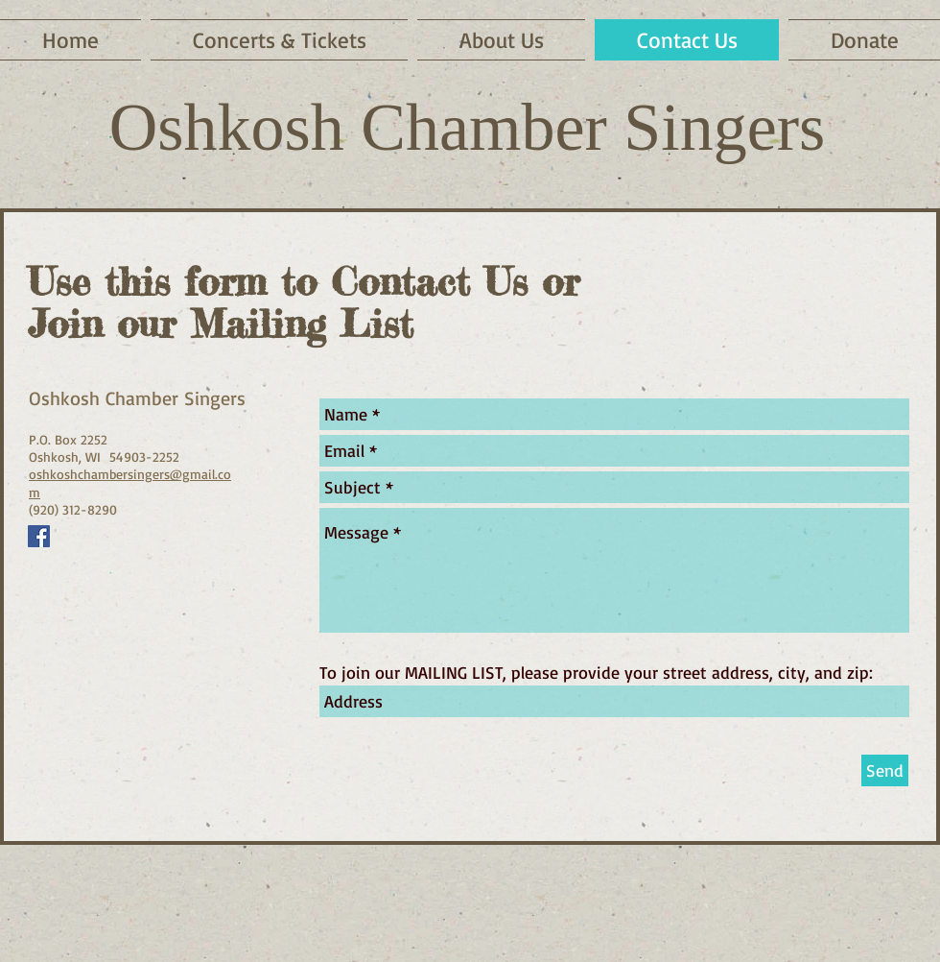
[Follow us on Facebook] (39, 536)
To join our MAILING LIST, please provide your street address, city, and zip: (596, 672)
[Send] (884, 770)
